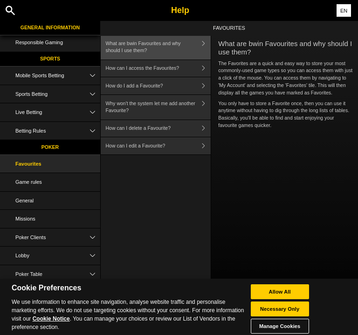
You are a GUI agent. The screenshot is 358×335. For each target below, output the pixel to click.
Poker (50, 147)
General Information (50, 27)
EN (343, 10)
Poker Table (57, 274)
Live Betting (57, 112)
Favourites (28, 164)
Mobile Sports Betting (57, 76)
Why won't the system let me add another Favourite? (158, 107)
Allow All (280, 295)
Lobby (57, 256)
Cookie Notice (51, 322)
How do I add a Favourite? (158, 85)
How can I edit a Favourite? (158, 145)
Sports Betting (57, 94)
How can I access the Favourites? (158, 68)
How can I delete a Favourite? (158, 128)
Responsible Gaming (39, 42)
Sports (50, 58)
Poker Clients (57, 237)
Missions (25, 218)
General (24, 200)
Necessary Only (279, 312)
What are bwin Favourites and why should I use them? (158, 47)
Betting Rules (57, 131)
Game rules (28, 182)
